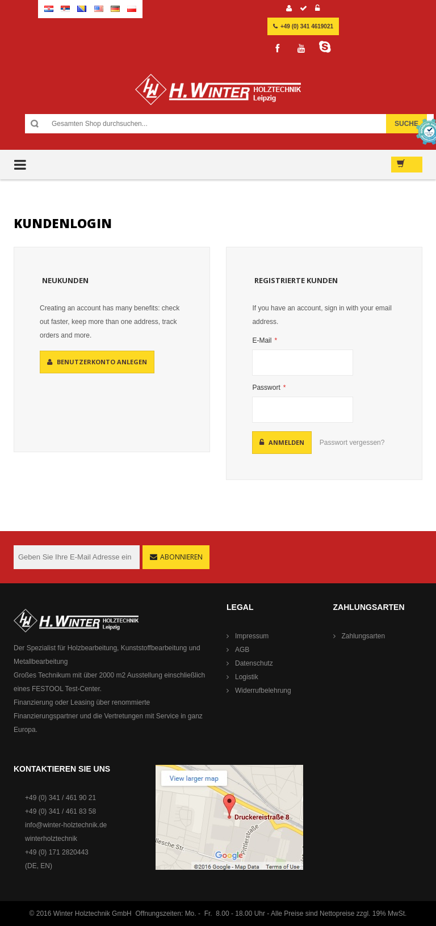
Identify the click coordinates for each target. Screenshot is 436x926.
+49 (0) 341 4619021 (306, 26)
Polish (131, 9)
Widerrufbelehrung (263, 690)
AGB (242, 650)
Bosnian (81, 9)
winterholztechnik (51, 839)
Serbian (65, 9)
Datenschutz (254, 663)
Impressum (252, 636)
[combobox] (230, 123)
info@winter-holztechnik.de (66, 825)
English (98, 9)
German (115, 9)
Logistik (246, 677)
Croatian (48, 9)
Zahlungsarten (363, 636)
